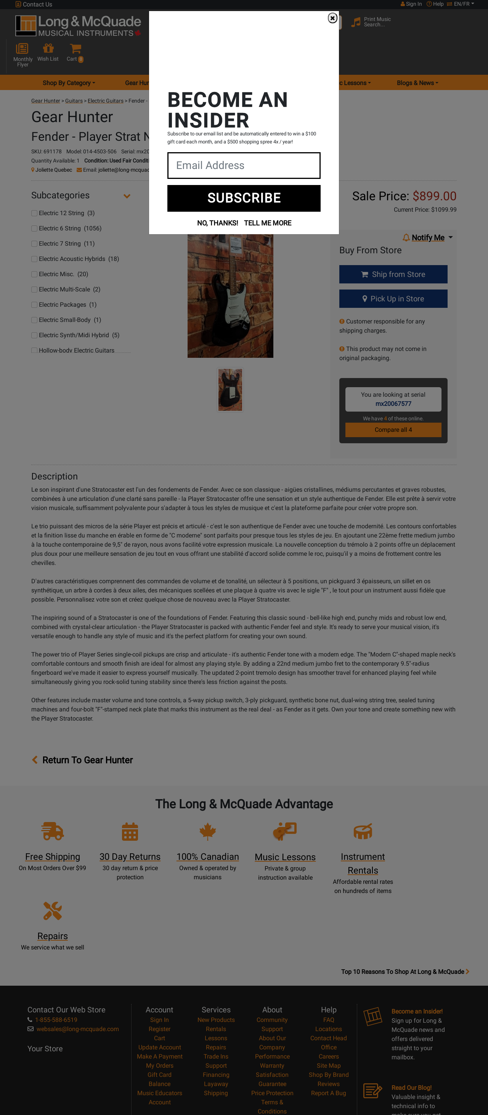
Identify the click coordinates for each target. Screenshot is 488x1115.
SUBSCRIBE (244, 198)
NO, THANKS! (217, 223)
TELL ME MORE (267, 223)
